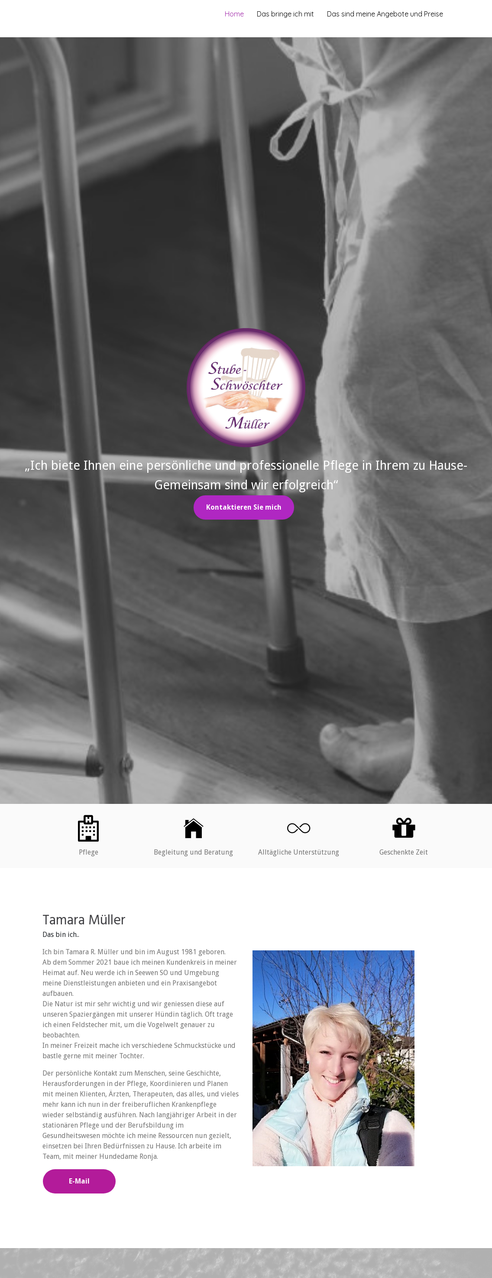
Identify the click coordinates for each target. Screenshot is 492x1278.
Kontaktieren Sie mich (244, 507)
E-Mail (79, 1181)
